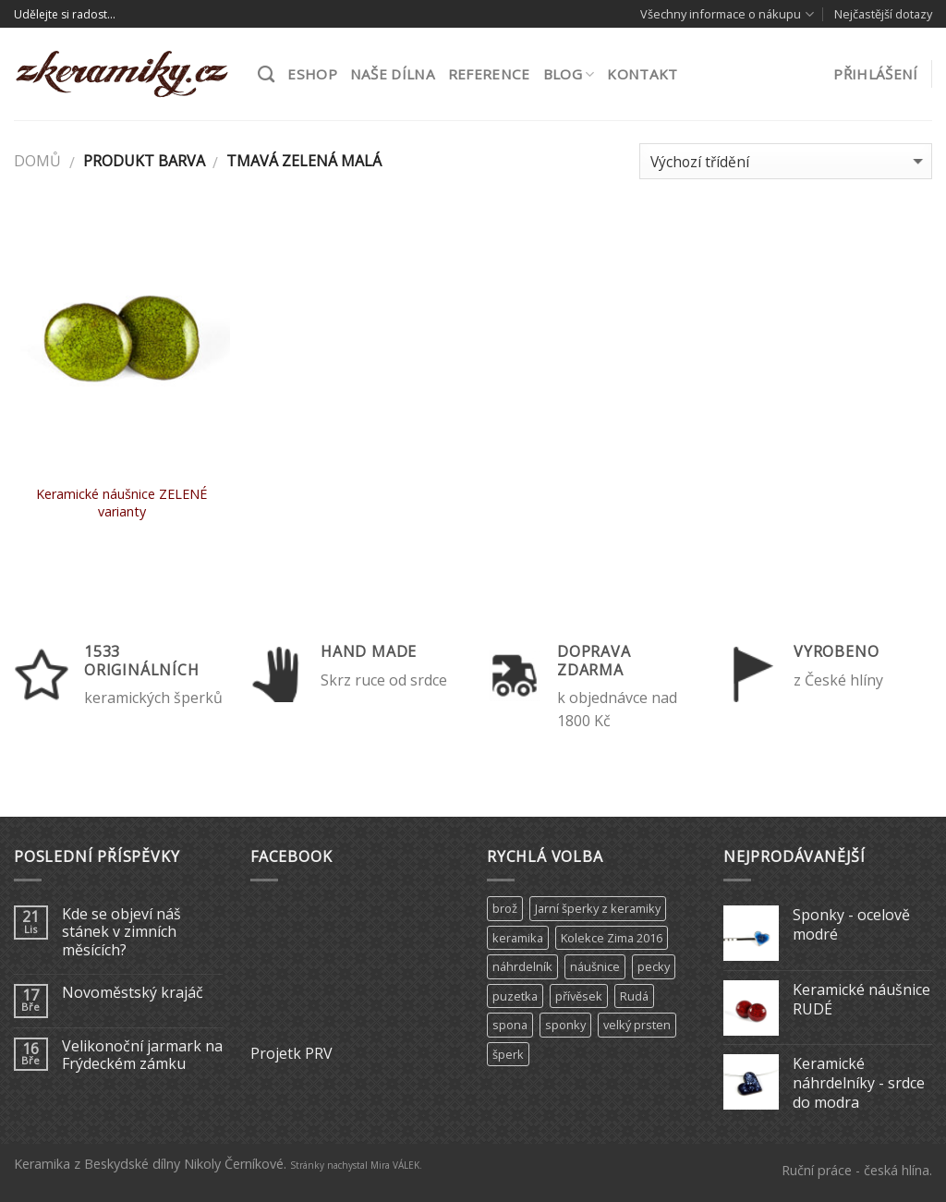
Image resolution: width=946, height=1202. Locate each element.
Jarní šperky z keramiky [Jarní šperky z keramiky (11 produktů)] (598, 908)
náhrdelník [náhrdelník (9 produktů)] (522, 966)
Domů (37, 161)
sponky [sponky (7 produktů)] (565, 1024)
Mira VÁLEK (394, 1165)
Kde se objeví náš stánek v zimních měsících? (121, 932)
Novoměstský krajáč (132, 993)
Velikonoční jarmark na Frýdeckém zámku (142, 1055)
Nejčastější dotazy (883, 14)
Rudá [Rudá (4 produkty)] (634, 996)
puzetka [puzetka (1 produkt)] (515, 996)
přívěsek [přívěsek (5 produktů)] (578, 996)
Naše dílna (392, 74)
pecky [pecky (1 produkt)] (653, 966)
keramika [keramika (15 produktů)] (517, 937)
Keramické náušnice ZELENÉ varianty (121, 503)
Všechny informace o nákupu (726, 14)
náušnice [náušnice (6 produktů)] (595, 966)
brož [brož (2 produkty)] (504, 908)
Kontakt (642, 74)
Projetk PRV (291, 1053)
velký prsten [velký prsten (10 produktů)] (637, 1024)
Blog (569, 74)
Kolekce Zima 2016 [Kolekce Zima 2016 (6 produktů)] (611, 937)
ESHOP (312, 74)
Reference (489, 74)
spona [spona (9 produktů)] (510, 1024)
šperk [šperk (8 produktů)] (508, 1054)
